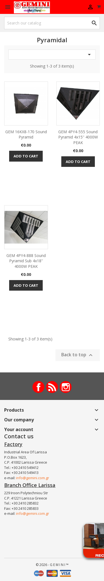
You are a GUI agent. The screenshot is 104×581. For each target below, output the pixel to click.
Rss (52, 387)
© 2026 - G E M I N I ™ (52, 564)
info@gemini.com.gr (32, 477)
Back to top (77, 355)
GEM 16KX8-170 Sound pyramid (26, 134)
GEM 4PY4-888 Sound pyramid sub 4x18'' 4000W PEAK (26, 261)
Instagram (66, 387)
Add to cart (26, 156)
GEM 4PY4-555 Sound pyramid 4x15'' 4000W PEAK (78, 137)
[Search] (52, 23)
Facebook (38, 387)
